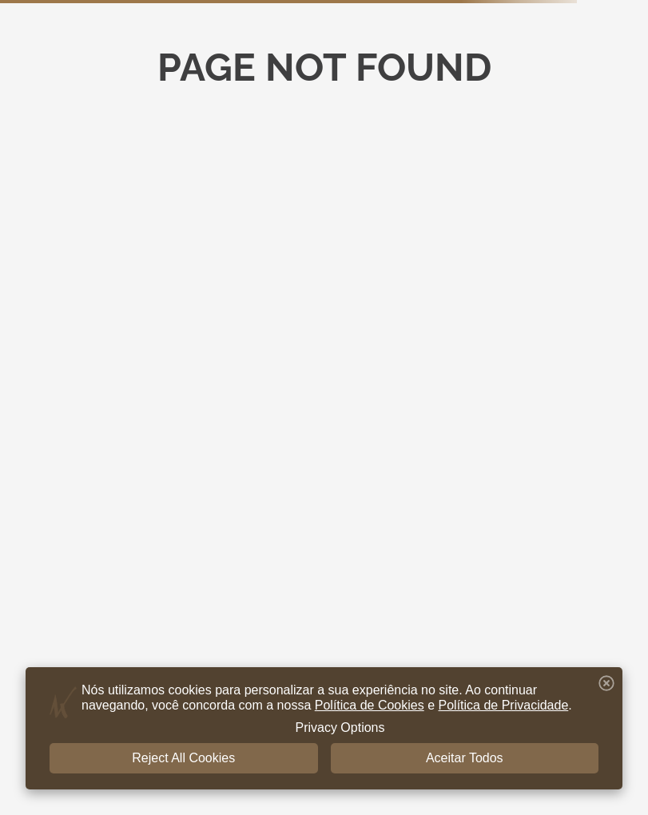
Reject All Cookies (183, 758)
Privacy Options (339, 727)
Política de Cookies (369, 705)
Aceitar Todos (464, 758)
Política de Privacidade (504, 705)
